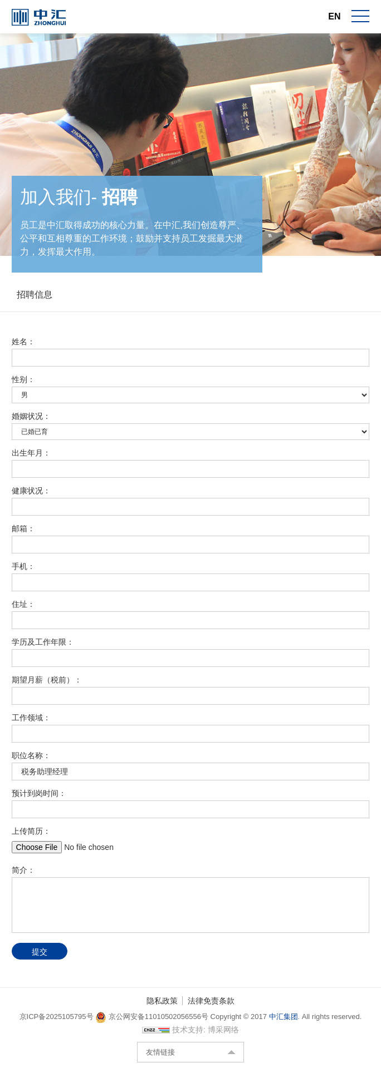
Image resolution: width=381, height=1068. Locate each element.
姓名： (23, 341)
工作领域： (31, 717)
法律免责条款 (211, 1000)
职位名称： (31, 755)
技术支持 (187, 1029)
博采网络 (223, 1029)
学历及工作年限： (43, 641)
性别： (23, 379)
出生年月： (31, 452)
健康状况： (31, 490)
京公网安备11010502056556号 (151, 1016)
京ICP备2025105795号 (57, 1016)
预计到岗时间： (39, 793)
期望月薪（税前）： (47, 679)
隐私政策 (162, 1000)
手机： (23, 566)
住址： (23, 604)
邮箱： (23, 528)
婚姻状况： (31, 416)
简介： (23, 870)
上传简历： (31, 831)
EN (334, 16)
